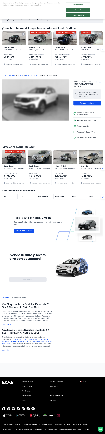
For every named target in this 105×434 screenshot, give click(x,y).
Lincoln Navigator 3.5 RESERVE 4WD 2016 (27, 339)
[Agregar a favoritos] (100, 82)
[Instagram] (8, 408)
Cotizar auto (27, 279)
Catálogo (5, 297)
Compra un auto (27, 381)
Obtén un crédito (27, 386)
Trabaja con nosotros (56, 395)
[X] (18, 408)
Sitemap (85, 424)
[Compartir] (96, 82)
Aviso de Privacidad (47, 424)
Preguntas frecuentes (18, 297)
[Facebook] (3, 408)
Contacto (53, 400)
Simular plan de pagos (24, 231)
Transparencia (76, 424)
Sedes (24, 400)
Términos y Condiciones (62, 424)
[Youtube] (13, 408)
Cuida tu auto (26, 395)
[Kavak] (5, 3)
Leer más (6, 324)
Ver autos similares (87, 103)
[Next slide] (103, 49)
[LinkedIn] (23, 408)
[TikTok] (28, 408)
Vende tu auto (26, 391)
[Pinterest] (33, 408)
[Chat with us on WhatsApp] (100, 429)
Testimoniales (54, 386)
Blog (51, 391)
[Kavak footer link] (7, 391)
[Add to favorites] (23, 34)
